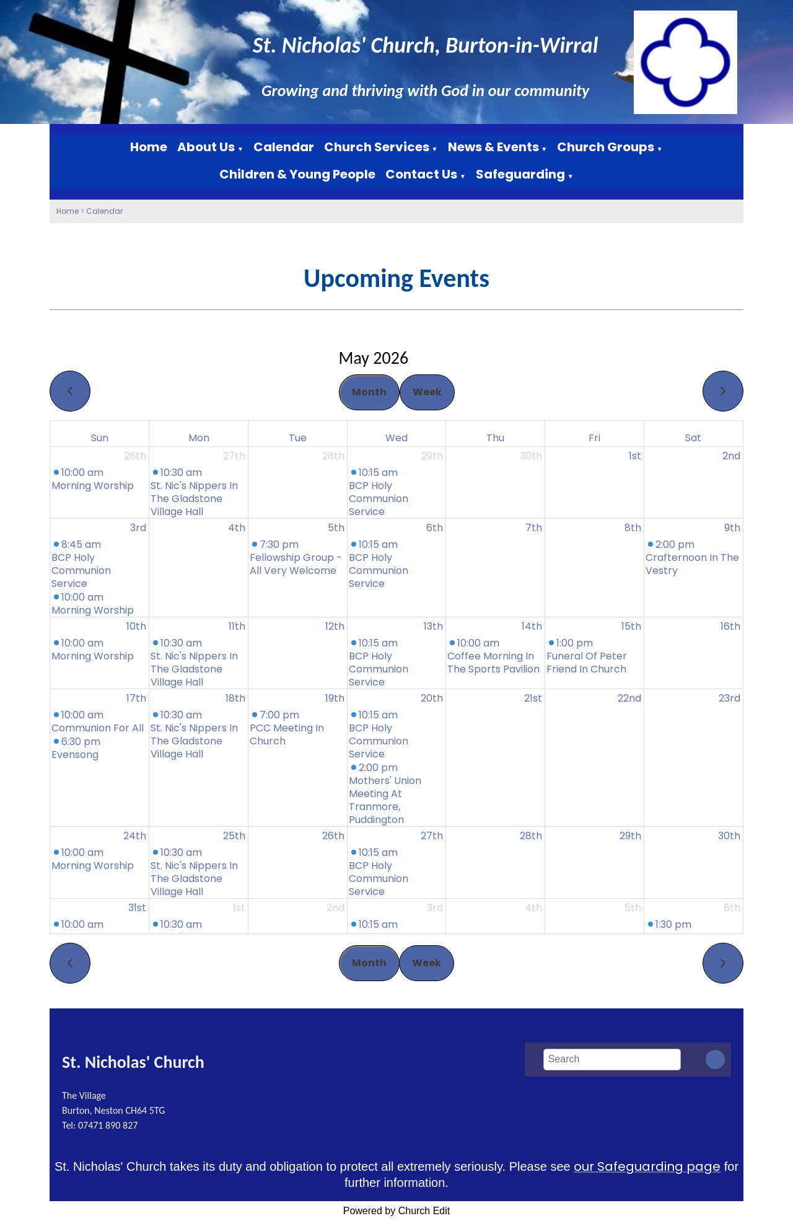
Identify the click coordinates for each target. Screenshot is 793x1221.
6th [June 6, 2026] (732, 908)
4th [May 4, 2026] (236, 528)
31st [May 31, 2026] (137, 908)
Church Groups (605, 147)
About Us (206, 147)
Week (427, 392)
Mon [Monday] (198, 438)
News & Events (493, 147)
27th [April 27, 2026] (234, 456)
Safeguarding (520, 174)
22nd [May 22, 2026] (629, 698)
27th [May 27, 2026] (432, 836)
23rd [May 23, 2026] (729, 698)
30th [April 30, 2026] (531, 456)
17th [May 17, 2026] (136, 698)
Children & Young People (297, 174)
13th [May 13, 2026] (433, 626)
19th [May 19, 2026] (334, 698)
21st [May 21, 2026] (533, 698)
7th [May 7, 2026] (533, 528)
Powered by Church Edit (396, 1211)
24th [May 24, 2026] (134, 836)
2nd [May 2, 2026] (731, 456)
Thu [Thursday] (495, 438)
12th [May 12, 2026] (334, 626)
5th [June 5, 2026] (632, 908)
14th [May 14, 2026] (532, 626)
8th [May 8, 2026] (632, 528)
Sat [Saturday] (693, 438)
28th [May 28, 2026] (531, 836)
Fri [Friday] (594, 438)
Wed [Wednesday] (396, 438)
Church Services (376, 147)
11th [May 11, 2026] (237, 626)
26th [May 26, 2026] (333, 836)
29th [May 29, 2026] (630, 836)
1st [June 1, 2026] (239, 908)
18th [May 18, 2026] (235, 698)
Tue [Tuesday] (298, 438)
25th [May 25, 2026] (234, 836)
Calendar (283, 147)
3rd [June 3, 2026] (435, 908)
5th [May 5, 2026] (336, 528)
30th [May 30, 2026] (729, 836)
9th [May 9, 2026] (732, 528)
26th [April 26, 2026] (135, 456)
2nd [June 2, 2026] (335, 908)
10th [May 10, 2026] (136, 626)
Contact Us (421, 174)
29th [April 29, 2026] (432, 456)
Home (148, 147)
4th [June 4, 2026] (533, 908)
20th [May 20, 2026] (432, 698)
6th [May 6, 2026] (434, 528)
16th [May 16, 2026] (730, 626)
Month (369, 392)
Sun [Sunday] (99, 438)
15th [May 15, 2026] (631, 626)
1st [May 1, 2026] (635, 456)
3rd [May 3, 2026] (138, 528)
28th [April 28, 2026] (333, 456)
